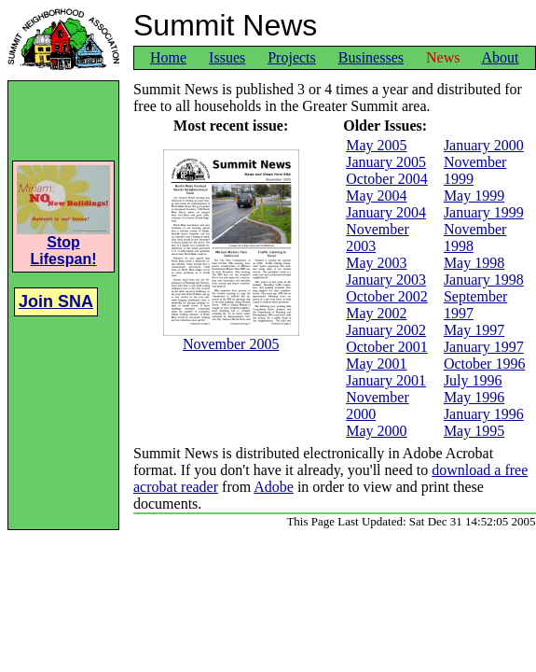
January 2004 (386, 212)
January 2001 (386, 380)
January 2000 (484, 145)
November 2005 (231, 337)
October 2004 (387, 179)
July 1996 (473, 380)
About (500, 57)
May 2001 (376, 363)
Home (168, 57)
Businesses (371, 57)
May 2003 (376, 263)
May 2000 (376, 431)
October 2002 (387, 296)
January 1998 (484, 279)
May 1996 (474, 397)
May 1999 (474, 195)
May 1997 (474, 330)
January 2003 (386, 279)
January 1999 (484, 212)
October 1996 (485, 363)
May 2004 (376, 195)
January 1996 (484, 414)
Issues (227, 57)
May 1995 (474, 431)
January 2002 (386, 330)
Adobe (274, 487)
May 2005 (376, 145)
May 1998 (474, 263)
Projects (292, 57)
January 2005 (386, 162)
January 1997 (484, 347)
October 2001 (387, 347)
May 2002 (376, 313)
